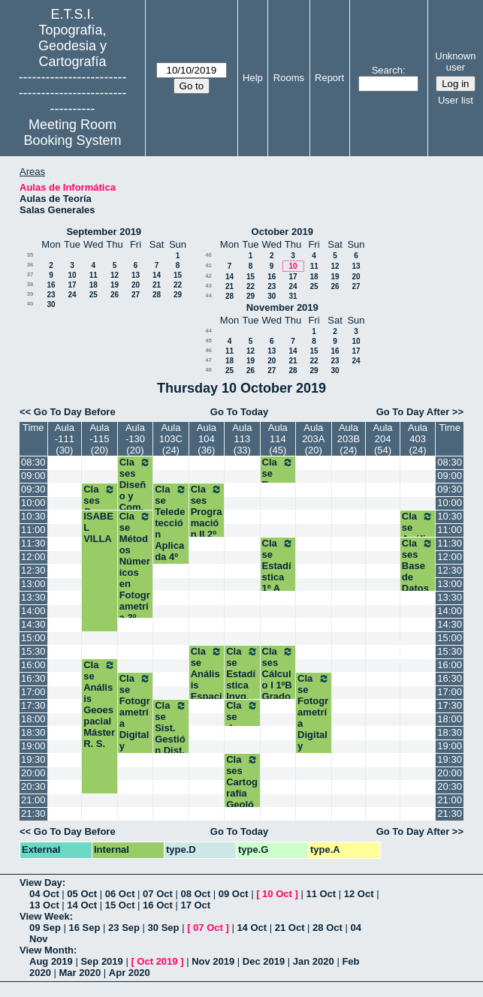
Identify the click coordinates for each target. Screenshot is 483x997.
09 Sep (45, 927)
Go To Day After (413, 411)
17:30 (33, 705)
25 (93, 295)
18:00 (33, 718)
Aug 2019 (51, 961)
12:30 (33, 570)
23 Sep (124, 927)
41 (208, 265)
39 (30, 294)
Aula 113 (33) (242, 439)
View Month (47, 950)
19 (114, 285)
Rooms (288, 77)
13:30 (33, 597)
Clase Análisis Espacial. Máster (206, 685)
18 (93, 285)
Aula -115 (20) (99, 439)
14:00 (33, 610)
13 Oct (44, 905)
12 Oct (359, 893)
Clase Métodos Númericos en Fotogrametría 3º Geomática (135, 578)
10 (72, 275)
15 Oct (120, 905)
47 (208, 360)
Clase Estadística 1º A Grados (278, 577)
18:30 (33, 732)
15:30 (33, 651)
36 (30, 264)
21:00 (33, 800)
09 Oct (234, 893)
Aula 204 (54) (383, 439)
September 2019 (103, 231)
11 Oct (321, 893)
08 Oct (195, 893)
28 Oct (327, 927)
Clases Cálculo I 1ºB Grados (278, 679)
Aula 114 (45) (278, 439)
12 (114, 275)
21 (156, 285)
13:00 (33, 583)
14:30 (33, 624)
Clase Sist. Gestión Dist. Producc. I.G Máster (170, 745)
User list (455, 100)
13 (135, 275)
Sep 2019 (101, 961)
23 (51, 295)
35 (30, 255)
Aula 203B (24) (348, 439)
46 (208, 350)
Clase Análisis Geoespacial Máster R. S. (99, 704)
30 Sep (164, 927)
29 (178, 295)
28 (156, 295)
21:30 (33, 813)
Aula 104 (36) (206, 439)
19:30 (33, 759)
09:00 (33, 475)
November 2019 (282, 307)
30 (51, 304)
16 (51, 285)
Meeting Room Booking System (73, 132)
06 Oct (120, 893)
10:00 (33, 502)
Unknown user (455, 61)
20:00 (33, 773)
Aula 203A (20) (313, 439)
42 (208, 276)
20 (135, 285)
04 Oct (44, 893)
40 (30, 303)
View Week (45, 916)
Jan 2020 (313, 961)
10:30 (33, 516)
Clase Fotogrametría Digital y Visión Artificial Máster (135, 735)
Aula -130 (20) (135, 439)
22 (178, 285)
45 (208, 340)
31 (292, 296)
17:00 (33, 691)
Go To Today (239, 411)
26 (114, 295)
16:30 (33, 678)
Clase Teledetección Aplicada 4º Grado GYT (170, 534)
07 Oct (158, 893)
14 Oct (82, 905)
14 (156, 275)
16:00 (33, 664)
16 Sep (85, 927)
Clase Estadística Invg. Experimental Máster (242, 691)
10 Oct (277, 893)
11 (93, 275)
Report (329, 77)
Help (253, 77)
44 (208, 295)
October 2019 (282, 231)
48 (208, 369)
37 (30, 274)
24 (72, 295)
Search (387, 70)
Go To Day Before (75, 411)
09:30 (33, 489)
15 (178, 275)
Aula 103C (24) (171, 439)
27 (135, 295)
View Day (41, 882)
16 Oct (158, 905)
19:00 (33, 746)
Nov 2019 (213, 961)
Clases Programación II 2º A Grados (206, 528)
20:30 (33, 786)
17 (72, 285)
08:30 (33, 462)
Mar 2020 (80, 972)
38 (30, 284)
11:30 (33, 543)
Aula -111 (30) (64, 439)
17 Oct (195, 905)
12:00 (33, 556)
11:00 (33, 529)
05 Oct (82, 893)
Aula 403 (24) (417, 439)
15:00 (33, 637)
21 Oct (290, 927)
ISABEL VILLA (98, 527)
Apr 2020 (129, 972)
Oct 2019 (157, 961)
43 (208, 285)
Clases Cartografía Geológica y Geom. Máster (242, 799)
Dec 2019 (264, 961)
